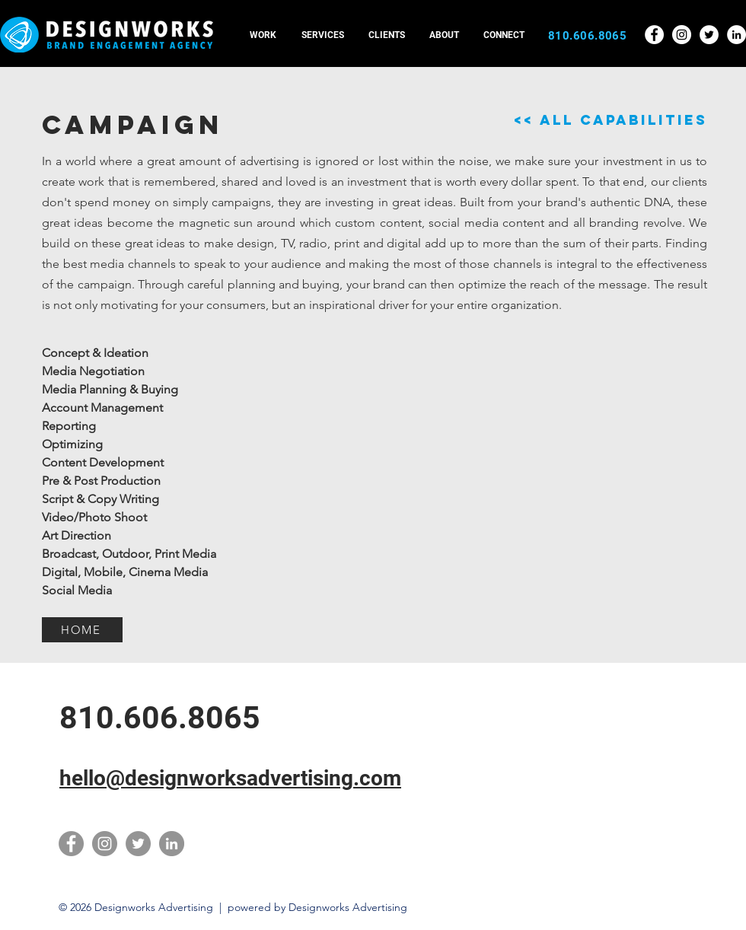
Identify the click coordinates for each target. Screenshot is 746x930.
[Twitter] (138, 843)
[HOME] (82, 629)
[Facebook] (71, 843)
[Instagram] (104, 843)
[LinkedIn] (171, 843)
